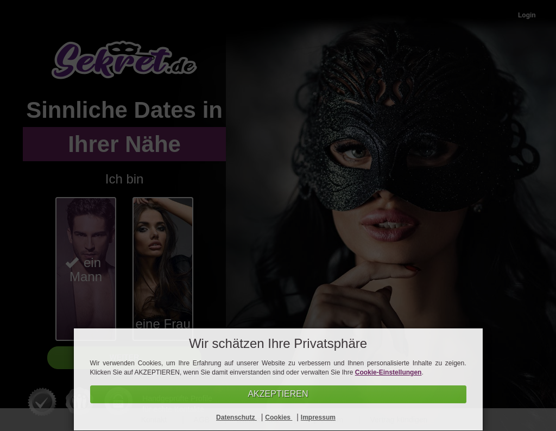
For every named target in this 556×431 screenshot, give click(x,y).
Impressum (318, 417)
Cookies (278, 417)
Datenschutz (236, 417)
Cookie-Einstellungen (388, 372)
